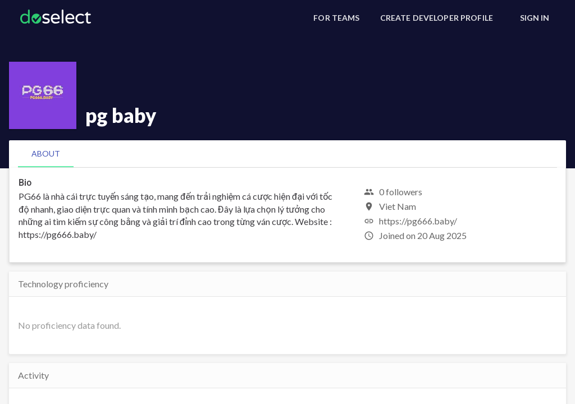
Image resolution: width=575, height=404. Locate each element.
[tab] (46, 153)
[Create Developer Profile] (436, 18)
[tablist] (287, 153)
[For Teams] (336, 18)
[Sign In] (534, 18)
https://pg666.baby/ (418, 220)
